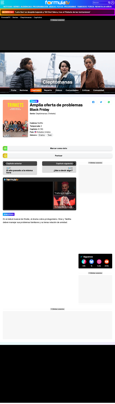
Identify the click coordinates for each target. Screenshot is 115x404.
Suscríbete (97, 364)
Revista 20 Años (103, 6)
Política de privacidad (32, 382)
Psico (67, 398)
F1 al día (36, 401)
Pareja (33, 398)
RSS (92, 382)
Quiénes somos (7, 382)
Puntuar (58, 155)
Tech (30, 401)
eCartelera (36, 395)
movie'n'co (58, 395)
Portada (6, 355)
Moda (20, 398)
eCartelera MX (47, 395)
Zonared (57, 401)
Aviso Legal (18, 382)
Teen (50, 135)
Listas (26, 360)
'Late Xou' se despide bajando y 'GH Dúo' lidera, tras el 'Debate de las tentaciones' (46, 12)
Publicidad (76, 382)
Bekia (15, 398)
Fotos (60, 6)
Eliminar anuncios (58, 20)
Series (16, 6)
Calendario (28, 358)
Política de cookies (48, 382)
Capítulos (38, 17)
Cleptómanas (26, 17)
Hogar (61, 398)
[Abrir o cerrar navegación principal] (2, 2)
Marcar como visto (58, 148)
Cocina (52, 398)
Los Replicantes (18, 392)
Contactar (85, 382)
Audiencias (26, 6)
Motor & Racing (46, 401)
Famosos (82, 6)
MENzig (15, 401)
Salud (46, 398)
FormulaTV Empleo (23, 395)
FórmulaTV (5, 17)
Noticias (7, 6)
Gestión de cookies (64, 382)
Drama (41, 135)
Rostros (95, 355)
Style (21, 401)
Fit (57, 398)
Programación (40, 6)
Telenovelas (75, 366)
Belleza (27, 398)
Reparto (48, 90)
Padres (40, 398)
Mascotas (74, 398)
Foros (91, 6)
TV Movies (28, 363)
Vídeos (52, 6)
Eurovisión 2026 (75, 362)
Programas (70, 6)
